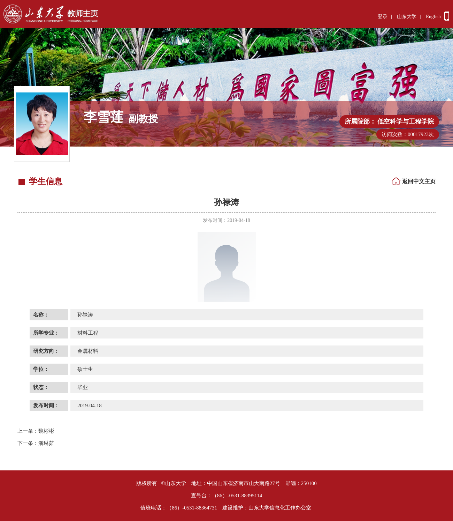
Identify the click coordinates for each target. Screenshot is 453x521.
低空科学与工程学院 (405, 121)
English (433, 16)
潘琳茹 (35, 443)
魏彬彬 (35, 431)
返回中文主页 (419, 181)
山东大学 (406, 16)
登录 (382, 16)
